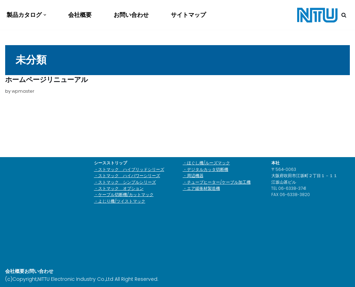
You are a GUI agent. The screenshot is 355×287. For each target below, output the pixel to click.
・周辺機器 (193, 175)
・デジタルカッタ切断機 (205, 169)
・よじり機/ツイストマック (119, 201)
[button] (44, 14)
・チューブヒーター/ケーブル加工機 (217, 182)
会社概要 (80, 15)
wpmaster (23, 91)
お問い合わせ (131, 15)
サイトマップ (188, 15)
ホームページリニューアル (46, 79)
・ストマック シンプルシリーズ (125, 182)
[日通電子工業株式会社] (317, 14)
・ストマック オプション (119, 188)
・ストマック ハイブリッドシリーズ (129, 169)
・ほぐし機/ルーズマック (206, 163)
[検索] (343, 15)
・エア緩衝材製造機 (201, 188)
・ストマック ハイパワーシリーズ (127, 175)
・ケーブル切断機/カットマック (124, 194)
